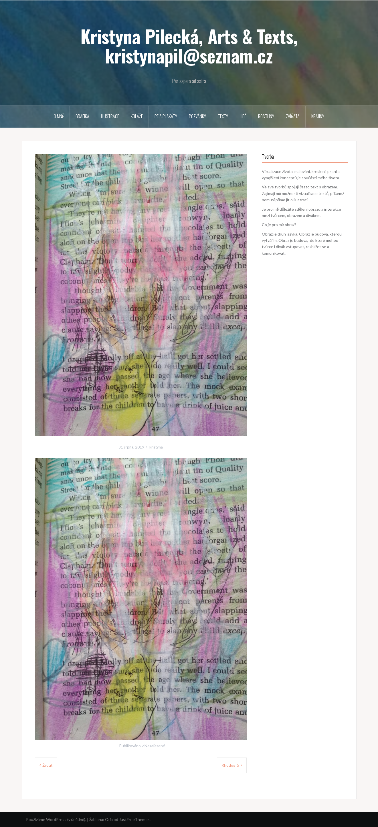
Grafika (82, 116)
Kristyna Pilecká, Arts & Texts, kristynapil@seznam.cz (189, 46)
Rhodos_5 (230, 765)
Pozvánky (197, 116)
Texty (223, 116)
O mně (59, 116)
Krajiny (317, 116)
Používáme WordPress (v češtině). (56, 819)
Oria (109, 819)
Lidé (243, 116)
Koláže (137, 116)
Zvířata (293, 116)
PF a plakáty (166, 116)
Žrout (47, 765)
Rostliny (266, 116)
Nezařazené (155, 745)
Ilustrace (110, 116)
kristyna (156, 447)
